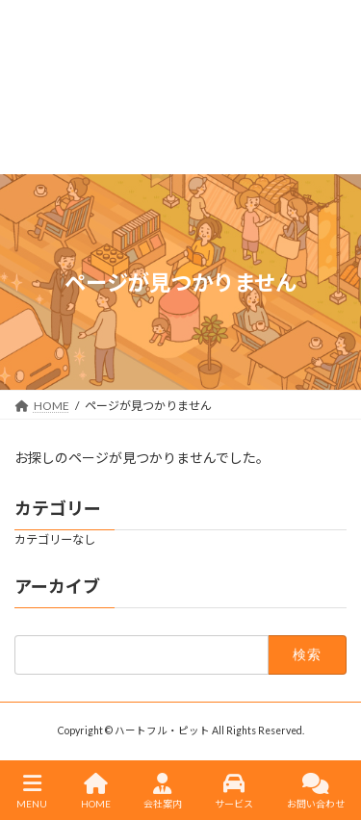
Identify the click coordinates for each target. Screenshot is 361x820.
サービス (234, 791)
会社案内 (162, 791)
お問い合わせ (316, 791)
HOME (96, 791)
